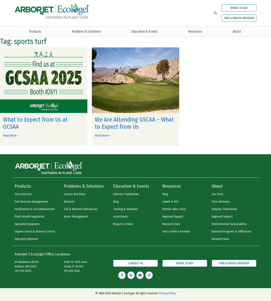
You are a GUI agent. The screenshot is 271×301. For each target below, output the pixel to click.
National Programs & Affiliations (231, 231)
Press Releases (221, 201)
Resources (195, 32)
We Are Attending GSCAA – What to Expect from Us (134, 123)
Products (35, 32)
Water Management (76, 216)
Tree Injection (23, 194)
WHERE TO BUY (239, 8)
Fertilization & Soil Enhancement (35, 209)
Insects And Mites (75, 194)
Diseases (69, 201)
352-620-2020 (72, 271)
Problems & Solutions (86, 32)
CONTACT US (135, 263)
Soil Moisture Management (31, 201)
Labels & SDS (170, 201)
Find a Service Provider (176, 231)
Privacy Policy (167, 293)
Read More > (10, 135)
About (237, 32)
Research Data (171, 224)
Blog (116, 201)
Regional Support (172, 216)
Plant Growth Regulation (29, 216)
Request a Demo (123, 224)
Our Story (217, 194)
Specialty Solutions (26, 239)
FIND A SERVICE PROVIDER (239, 18)
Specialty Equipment (27, 224)
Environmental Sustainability (229, 224)
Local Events (120, 216)
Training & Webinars (125, 209)
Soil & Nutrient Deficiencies (80, 209)
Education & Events (144, 32)
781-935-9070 (23, 271)
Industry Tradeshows (126, 194)
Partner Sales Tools (174, 209)
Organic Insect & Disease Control (35, 231)
